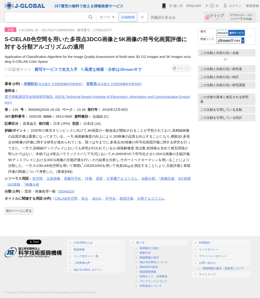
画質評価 (126, 198)
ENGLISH (193, 6)
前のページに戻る (19, 211)
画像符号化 (72, 178)
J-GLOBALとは (83, 242)
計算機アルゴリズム (122, 178)
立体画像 (53, 178)
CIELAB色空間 (66, 198)
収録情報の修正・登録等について (223, 268)
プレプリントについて (153, 281)
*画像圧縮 (166, 178)
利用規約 (204, 242)
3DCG (96, 198)
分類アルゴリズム (151, 198)
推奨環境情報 (148, 271)
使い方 (178, 6)
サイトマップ (207, 274)
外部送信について (151, 285)
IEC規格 (184, 178)
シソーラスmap (241, 17)
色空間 (37, 178)
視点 (84, 198)
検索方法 (145, 252)
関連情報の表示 (149, 257)
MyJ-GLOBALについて (154, 262)
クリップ (217, 17)
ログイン (235, 6)
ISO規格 (14, 184)
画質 (99, 178)
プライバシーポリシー (213, 256)
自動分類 (148, 178)
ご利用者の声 (82, 262)
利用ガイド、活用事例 (153, 276)
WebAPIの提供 (149, 267)
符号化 (110, 198)
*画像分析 (31, 184)
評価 (88, 178)
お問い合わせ (207, 262)
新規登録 (252, 6)
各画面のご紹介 (149, 248)
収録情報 (79, 249)
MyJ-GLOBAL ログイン (88, 269)
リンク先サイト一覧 (86, 256)
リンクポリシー (208, 249)
